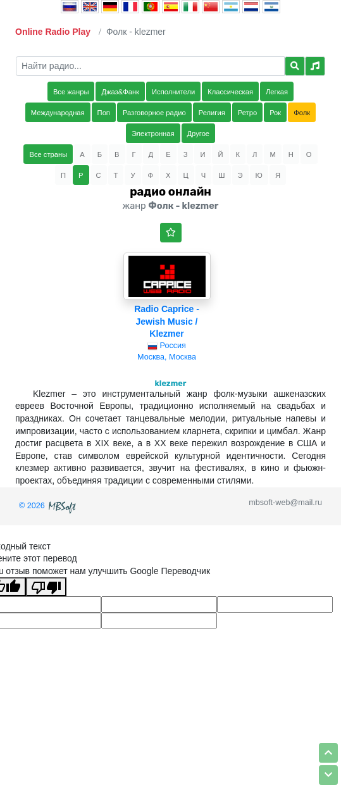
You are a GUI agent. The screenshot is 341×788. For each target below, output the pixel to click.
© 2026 (48, 505)
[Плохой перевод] (46, 586)
